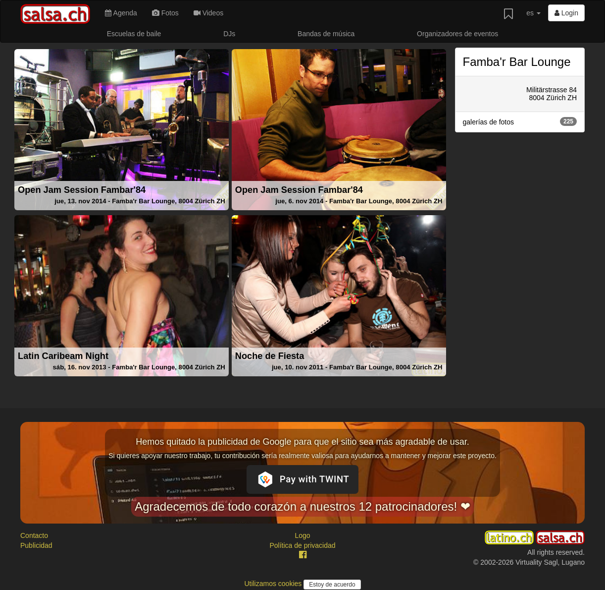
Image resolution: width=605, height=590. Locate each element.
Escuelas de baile (134, 34)
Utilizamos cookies (273, 584)
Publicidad (36, 545)
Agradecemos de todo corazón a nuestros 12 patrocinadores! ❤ (302, 506)
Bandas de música (326, 34)
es (533, 13)
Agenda (121, 13)
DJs (229, 34)
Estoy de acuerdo (332, 584)
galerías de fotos (520, 121)
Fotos (165, 13)
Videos (208, 13)
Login (566, 13)
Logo (302, 535)
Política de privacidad (302, 545)
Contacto (34, 535)
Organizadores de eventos (457, 34)
